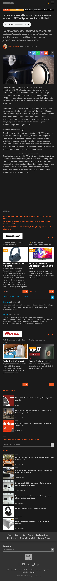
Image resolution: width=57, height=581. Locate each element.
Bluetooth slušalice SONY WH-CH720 (13, 264)
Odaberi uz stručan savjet (13, 361)
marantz (51, 10)
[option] (15, 267)
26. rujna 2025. (15, 302)
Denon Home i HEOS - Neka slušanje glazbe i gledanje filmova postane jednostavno (33, 484)
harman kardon (29, 10)
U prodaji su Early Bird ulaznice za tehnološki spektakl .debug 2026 (33, 424)
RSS (7, 570)
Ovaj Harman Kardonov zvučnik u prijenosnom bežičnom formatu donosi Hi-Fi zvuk (34, 471)
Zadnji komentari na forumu (15, 297)
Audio (12, 10)
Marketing (25, 572)
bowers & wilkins (38, 10)
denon (45, 10)
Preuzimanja (6, 10)
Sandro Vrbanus (13, 46)
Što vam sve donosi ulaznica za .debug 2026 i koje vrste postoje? (33, 399)
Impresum (46, 570)
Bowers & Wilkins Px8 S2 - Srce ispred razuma (30, 508)
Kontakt (32, 572)
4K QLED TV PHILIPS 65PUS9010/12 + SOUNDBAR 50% (41, 266)
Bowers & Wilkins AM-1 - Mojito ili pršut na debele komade (32, 522)
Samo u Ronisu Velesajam (40, 361)
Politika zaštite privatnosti (32, 570)
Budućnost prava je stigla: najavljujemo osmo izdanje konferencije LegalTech (33, 412)
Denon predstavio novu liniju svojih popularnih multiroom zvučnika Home (34, 459)
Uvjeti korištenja (16, 570)
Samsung (17, 10)
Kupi (25, 291)
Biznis (22, 10)
